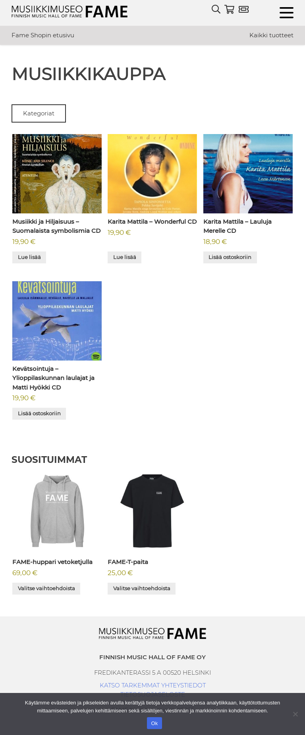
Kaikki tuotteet (271, 35)
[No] (295, 714)
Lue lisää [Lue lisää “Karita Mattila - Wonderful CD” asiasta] (124, 257)
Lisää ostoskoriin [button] (229, 257)
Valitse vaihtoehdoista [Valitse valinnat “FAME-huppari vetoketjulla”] (46, 588)
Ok (154, 723)
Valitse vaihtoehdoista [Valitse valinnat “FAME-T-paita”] (141, 588)
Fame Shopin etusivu (43, 35)
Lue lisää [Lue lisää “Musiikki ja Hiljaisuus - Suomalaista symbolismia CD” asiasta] (29, 257)
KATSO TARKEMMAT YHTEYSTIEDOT (153, 685)
